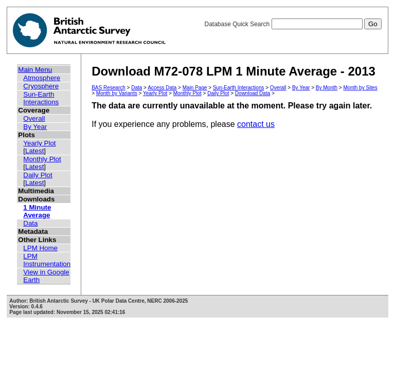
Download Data (252, 93)
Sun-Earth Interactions (41, 98)
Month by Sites (361, 87)
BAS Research (108, 87)
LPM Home (40, 248)
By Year (35, 127)
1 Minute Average (37, 211)
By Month (326, 87)
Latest (34, 151)
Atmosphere (41, 78)
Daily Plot (37, 175)
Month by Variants (116, 93)
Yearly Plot (39, 143)
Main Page (195, 87)
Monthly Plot (42, 159)
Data (30, 223)
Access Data (162, 87)
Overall (34, 118)
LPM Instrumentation (46, 260)
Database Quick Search (292, 24)
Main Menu (35, 69)
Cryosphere (41, 86)
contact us (256, 124)
